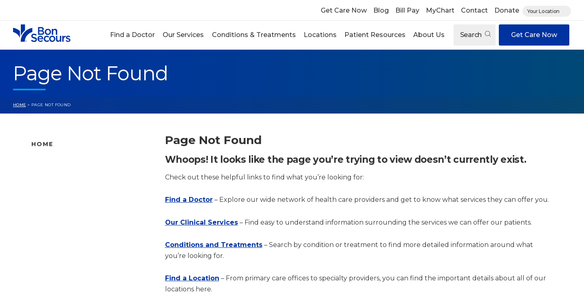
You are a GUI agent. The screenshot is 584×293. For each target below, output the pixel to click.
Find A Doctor (52, 161)
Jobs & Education (57, 238)
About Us (429, 35)
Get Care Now (344, 10)
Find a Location (192, 278)
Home (19, 105)
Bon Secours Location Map (72, 174)
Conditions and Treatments (73, 212)
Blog (381, 10)
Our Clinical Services (201, 222)
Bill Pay (407, 10)
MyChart (440, 10)
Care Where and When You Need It (84, 264)
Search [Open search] (475, 35)
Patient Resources (374, 35)
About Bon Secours (60, 251)
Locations (320, 35)
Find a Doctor (132, 35)
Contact (474, 10)
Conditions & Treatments (254, 35)
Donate (506, 10)
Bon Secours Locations (66, 187)
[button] (132, 35)
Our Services (183, 35)
